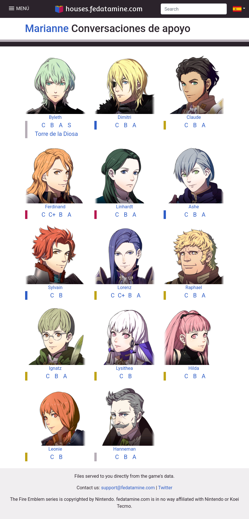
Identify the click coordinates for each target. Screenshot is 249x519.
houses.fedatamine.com (99, 9)
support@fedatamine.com (128, 487)
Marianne (47, 29)
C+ (51, 214)
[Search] (194, 8)
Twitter (165, 487)
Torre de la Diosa (56, 133)
